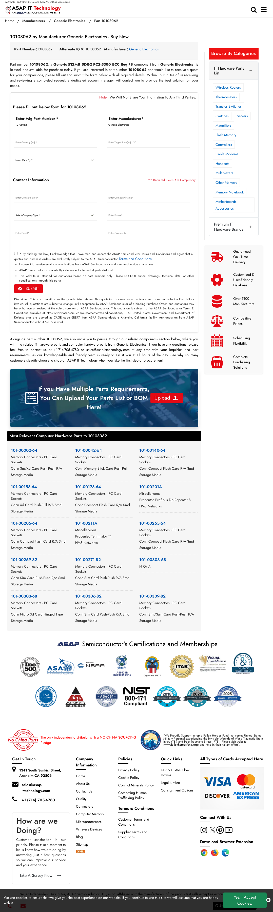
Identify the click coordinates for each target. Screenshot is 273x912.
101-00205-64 (24, 523)
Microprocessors (89, 821)
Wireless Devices (89, 829)
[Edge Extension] (225, 853)
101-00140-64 (152, 450)
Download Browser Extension (226, 842)
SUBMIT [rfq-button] (28, 288)
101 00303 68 (152, 560)
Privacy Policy (128, 769)
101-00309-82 (152, 596)
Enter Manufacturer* (125, 118)
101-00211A (86, 523)
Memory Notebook (230, 192)
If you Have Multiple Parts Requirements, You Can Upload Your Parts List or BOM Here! (94, 397)
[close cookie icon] (268, 900)
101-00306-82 (88, 596)
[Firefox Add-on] (215, 853)
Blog (79, 836)
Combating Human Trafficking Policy (132, 795)
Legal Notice (170, 782)
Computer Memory (90, 814)
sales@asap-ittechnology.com (36, 788)
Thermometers (226, 97)
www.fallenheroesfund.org (181, 744)
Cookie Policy (128, 777)
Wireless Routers (228, 87)
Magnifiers (223, 125)
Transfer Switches (229, 106)
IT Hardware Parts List (229, 70)
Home (9, 20)
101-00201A (150, 487)
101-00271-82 (88, 560)
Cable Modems (227, 153)
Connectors (84, 806)
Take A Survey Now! (40, 875)
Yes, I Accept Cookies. (245, 900)
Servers (242, 115)
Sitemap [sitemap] (84, 844)
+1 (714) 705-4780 (38, 800)
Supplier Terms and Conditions (132, 834)
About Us (83, 783)
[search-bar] (255, 10)
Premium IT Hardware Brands (228, 226)
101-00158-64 (24, 487)
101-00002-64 (24, 450)
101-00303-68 (24, 596)
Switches (222, 115)
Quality (81, 798)
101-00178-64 (88, 487)
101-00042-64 (88, 450)
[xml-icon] (80, 852)
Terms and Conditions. (136, 258)
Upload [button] (166, 398)
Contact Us (84, 791)
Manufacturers (33, 20)
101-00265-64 (152, 523)
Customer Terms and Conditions (133, 822)
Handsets (222, 163)
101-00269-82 (24, 560)
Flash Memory (226, 134)
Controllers (224, 144)
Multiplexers (224, 172)
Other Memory (226, 182)
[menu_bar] (265, 10)
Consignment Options (177, 790)
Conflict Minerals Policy (136, 785)
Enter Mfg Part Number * (36, 118)
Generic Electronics (69, 20)
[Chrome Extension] (204, 853)
